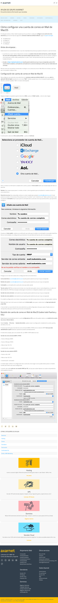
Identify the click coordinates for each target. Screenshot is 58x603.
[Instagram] (5, 560)
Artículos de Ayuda (43, 578)
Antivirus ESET (42, 557)
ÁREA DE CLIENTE (4, 18)
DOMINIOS (12, 18)
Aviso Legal (22, 599)
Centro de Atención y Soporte (9, 556)
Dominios (3, 435)
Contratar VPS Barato (29, 497)
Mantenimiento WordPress (26, 564)
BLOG (21, 20)
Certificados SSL (5, 450)
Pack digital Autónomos (44, 562)
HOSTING (18, 18)
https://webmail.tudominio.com (15, 62)
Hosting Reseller (23, 561)
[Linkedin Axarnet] (12, 426)
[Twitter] (9, 560)
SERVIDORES (31, 18)
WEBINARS (15, 20)
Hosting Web (23, 554)
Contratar (29, 540)
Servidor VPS (23, 573)
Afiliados (41, 580)
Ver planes (29, 476)
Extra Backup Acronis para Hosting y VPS (48, 561)
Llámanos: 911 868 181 (8, 554)
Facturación (4, 447)
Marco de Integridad (20, 601)
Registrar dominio (29, 519)
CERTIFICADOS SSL (49, 18)
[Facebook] (2, 560)
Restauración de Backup (44, 559)
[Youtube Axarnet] (16, 426)
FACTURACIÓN (40, 18)
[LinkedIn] (12, 560)
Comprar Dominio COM (25, 589)
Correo (3, 441)
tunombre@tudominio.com (44, 195)
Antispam (41, 556)
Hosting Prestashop (24, 557)
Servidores (3, 444)
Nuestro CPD (42, 575)
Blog (40, 576)
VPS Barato (22, 575)
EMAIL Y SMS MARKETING (5, 20)
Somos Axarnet (42, 571)
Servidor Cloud (23, 576)
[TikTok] (2, 564)
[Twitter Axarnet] (5, 426)
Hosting (3, 438)
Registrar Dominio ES (25, 590)
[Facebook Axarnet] (2, 426)
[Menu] (1, 3)
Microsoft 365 (42, 554)
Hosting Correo (23, 562)
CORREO (25, 18)
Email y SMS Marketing (7, 453)
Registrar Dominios (24, 585)
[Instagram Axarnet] (9, 426)
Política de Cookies (33, 599)
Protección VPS (23, 578)
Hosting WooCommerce (25, 559)
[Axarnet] (7, 3)
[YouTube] (16, 560)
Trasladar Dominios (24, 587)
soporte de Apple (49, 35)
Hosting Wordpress (24, 556)
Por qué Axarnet (42, 573)
